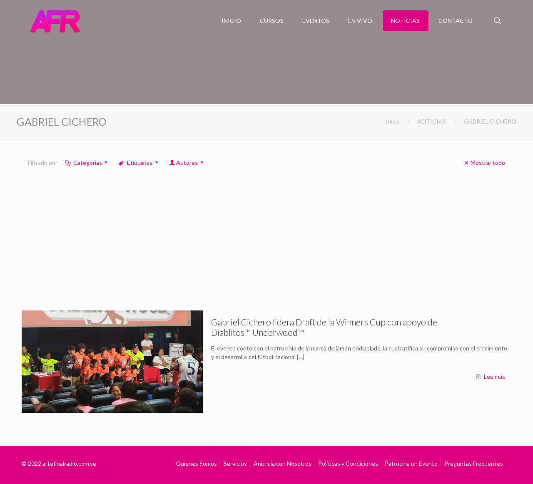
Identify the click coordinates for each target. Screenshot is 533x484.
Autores (187, 162)
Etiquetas (138, 162)
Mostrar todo (483, 162)
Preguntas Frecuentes (473, 463)
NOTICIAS (431, 121)
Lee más (494, 376)
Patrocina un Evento (411, 463)
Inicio (393, 121)
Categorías (87, 162)
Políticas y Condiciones (348, 463)
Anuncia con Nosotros (282, 463)
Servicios (235, 463)
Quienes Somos (196, 463)
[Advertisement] (266, 248)
